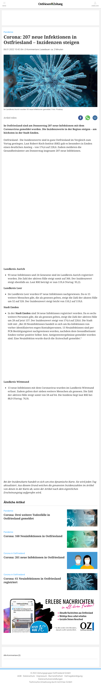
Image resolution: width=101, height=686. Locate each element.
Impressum (41, 676)
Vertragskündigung (73, 676)
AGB (19, 676)
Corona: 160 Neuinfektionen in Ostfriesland (33, 536)
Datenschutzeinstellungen (50, 679)
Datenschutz (29, 676)
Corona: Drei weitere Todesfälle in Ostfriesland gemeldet (27, 516)
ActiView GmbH (64, 682)
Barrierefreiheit (55, 676)
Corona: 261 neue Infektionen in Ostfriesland (34, 557)
